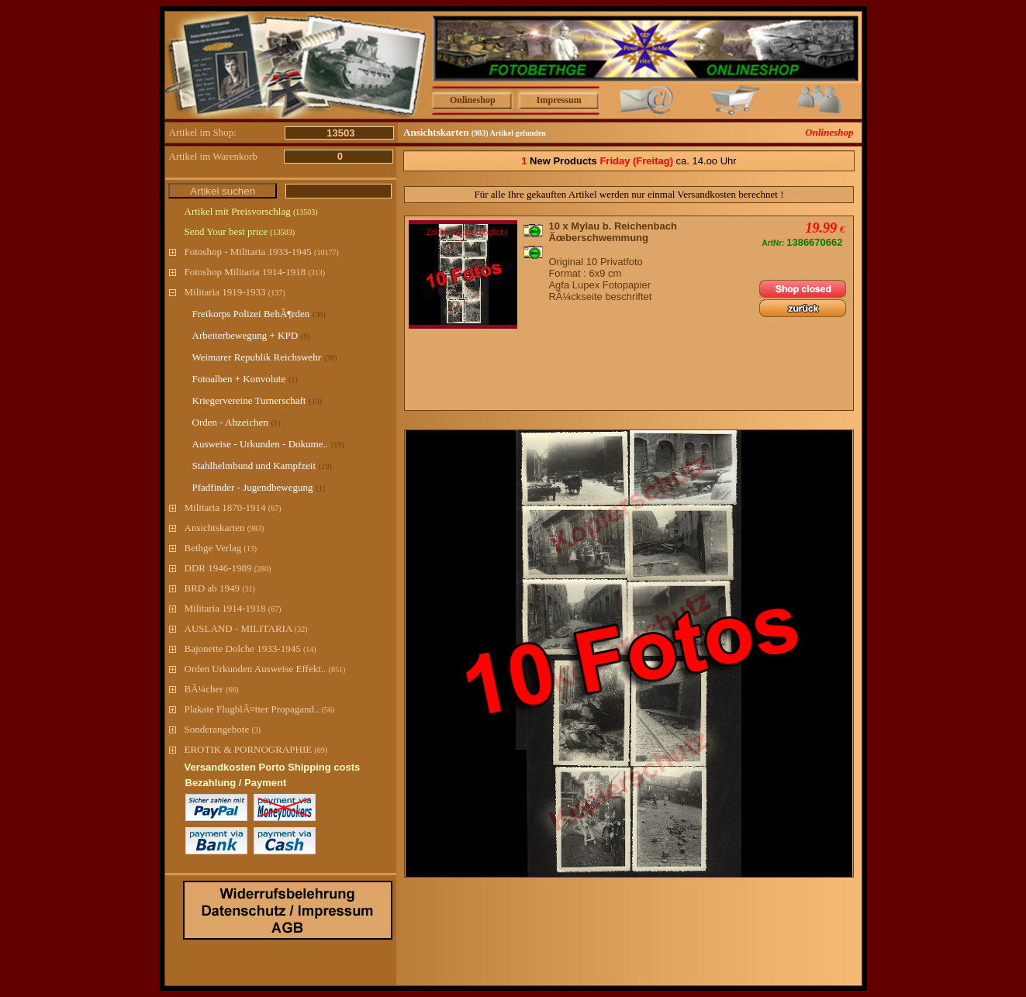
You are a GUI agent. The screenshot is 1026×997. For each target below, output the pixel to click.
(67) (275, 508)
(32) (301, 629)
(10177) (326, 252)
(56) (328, 709)
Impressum (559, 100)
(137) (276, 292)
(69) (320, 750)
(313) (316, 272)
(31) (248, 589)
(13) (250, 548)
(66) (232, 689)
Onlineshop (473, 100)
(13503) (305, 212)
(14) (309, 649)
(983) (255, 528)
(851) (337, 669)
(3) (256, 730)
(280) (262, 568)
